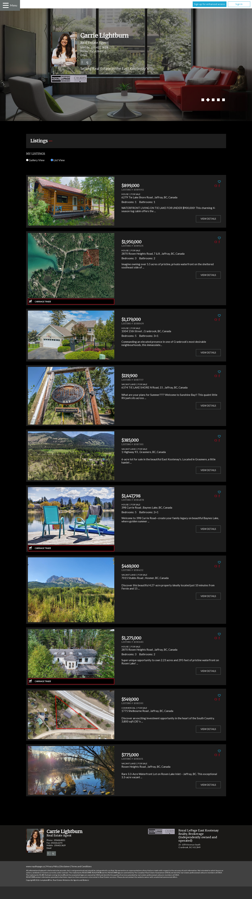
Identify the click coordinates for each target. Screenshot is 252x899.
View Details (208, 218)
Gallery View (35, 160)
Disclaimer (65, 866)
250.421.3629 (99, 47)
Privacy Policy (52, 866)
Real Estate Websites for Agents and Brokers (71, 880)
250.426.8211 (97, 51)
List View (58, 160)
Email (83, 54)
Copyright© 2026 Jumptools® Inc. (39, 880)
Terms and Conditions (81, 866)
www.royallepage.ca (35, 866)
